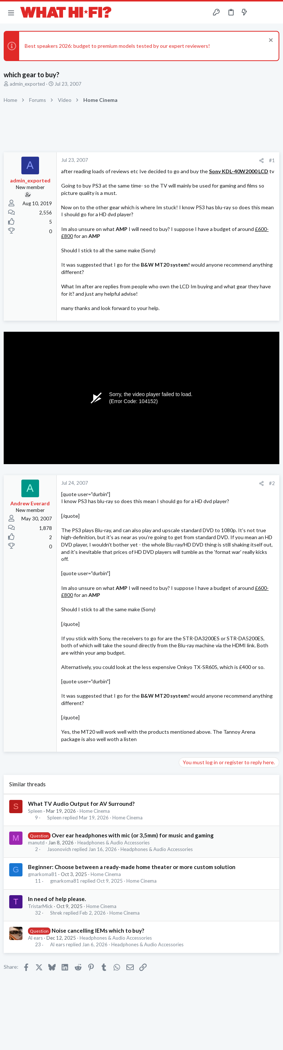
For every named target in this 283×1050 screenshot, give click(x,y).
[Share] (261, 160)
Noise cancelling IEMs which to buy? (98, 930)
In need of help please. (57, 899)
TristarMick (40, 906)
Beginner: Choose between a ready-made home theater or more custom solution (131, 867)
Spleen (35, 811)
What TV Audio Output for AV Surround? (81, 803)
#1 (272, 160)
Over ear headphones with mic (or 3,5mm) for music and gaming (133, 835)
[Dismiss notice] (270, 41)
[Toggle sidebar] (259, 12)
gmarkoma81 (42, 874)
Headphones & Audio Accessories (113, 843)
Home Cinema (95, 811)
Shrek (56, 913)
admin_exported (27, 84)
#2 (272, 483)
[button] (11, 12)
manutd (36, 843)
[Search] (273, 12)
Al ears (35, 938)
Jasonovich (59, 849)
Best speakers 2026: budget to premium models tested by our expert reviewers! (117, 46)
